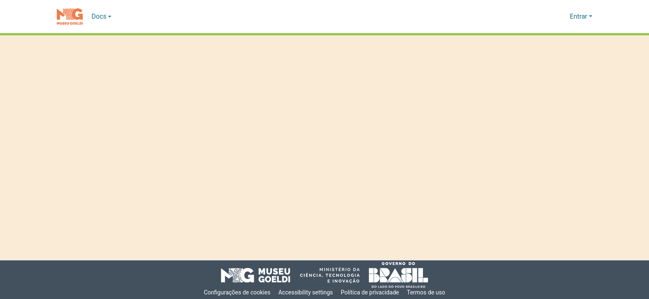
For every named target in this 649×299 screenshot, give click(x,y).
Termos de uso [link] (427, 293)
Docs (98, 16)
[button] (69, 16)
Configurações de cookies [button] (236, 293)
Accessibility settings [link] (305, 293)
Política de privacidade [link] (370, 293)
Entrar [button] (579, 16)
